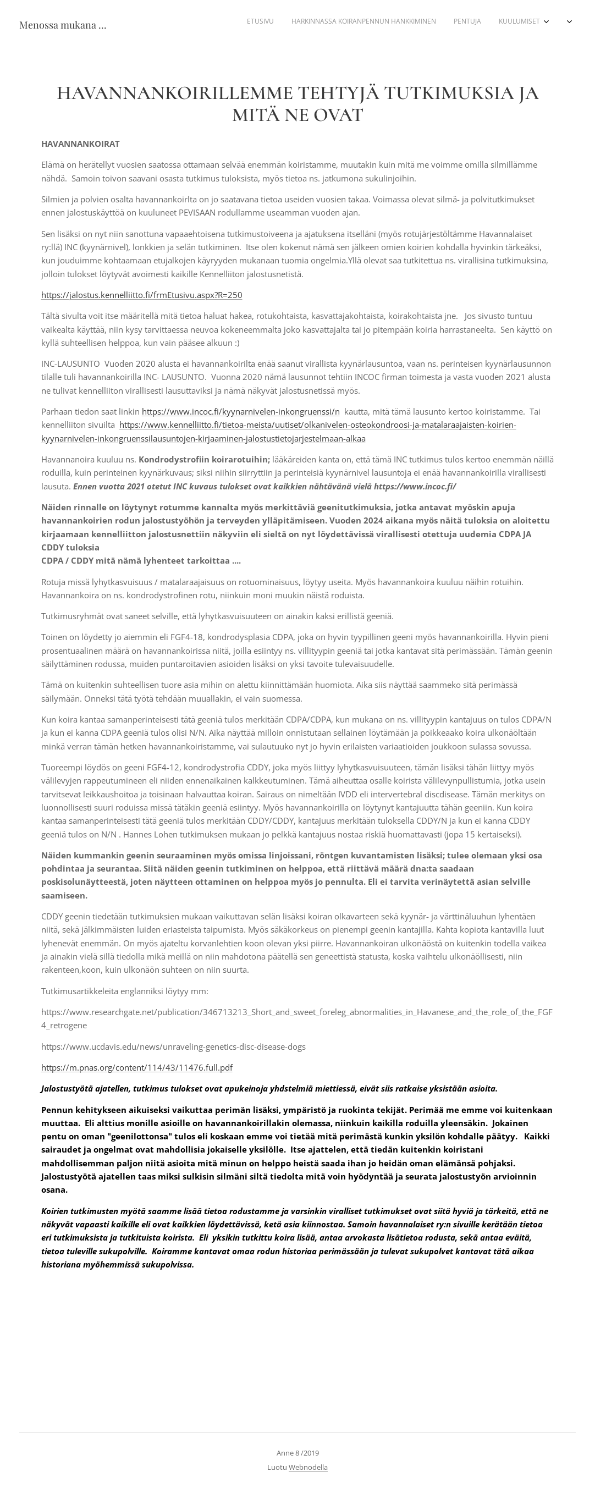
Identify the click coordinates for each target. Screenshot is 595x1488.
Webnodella (308, 1467)
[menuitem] (444, 22)
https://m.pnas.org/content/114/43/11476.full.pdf (137, 1067)
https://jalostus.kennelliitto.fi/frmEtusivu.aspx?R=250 (142, 294)
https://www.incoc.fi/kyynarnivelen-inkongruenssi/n (241, 411)
